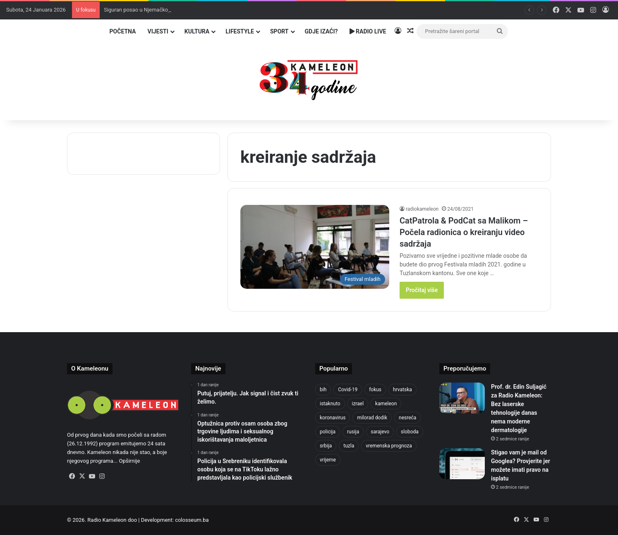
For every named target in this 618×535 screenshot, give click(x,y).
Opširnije (129, 461)
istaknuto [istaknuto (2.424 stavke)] (330, 404)
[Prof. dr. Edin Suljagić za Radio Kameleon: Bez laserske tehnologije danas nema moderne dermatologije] (462, 398)
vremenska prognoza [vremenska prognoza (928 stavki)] (389, 446)
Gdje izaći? (321, 31)
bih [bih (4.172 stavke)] (323, 389)
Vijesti (157, 31)
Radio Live (368, 31)
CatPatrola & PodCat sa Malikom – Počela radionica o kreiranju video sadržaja (464, 232)
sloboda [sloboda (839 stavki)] (410, 432)
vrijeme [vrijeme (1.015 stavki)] (328, 460)
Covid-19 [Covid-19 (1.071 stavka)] (347, 389)
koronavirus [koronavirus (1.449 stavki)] (332, 418)
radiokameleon (422, 209)
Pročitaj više (422, 290)
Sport (279, 31)
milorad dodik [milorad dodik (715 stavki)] (372, 418)
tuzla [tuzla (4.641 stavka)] (348, 446)
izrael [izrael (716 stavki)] (358, 404)
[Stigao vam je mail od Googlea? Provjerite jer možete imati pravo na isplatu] (462, 463)
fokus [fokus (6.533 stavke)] (375, 389)
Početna (123, 31)
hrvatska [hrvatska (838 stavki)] (402, 389)
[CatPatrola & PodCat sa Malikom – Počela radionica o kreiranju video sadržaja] (314, 247)
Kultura (196, 31)
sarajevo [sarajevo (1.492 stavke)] (380, 432)
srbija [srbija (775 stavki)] (326, 446)
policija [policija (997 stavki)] (327, 432)
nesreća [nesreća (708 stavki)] (407, 418)
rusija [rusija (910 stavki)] (353, 432)
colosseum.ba (191, 520)
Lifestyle (239, 31)
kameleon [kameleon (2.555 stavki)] (386, 404)
